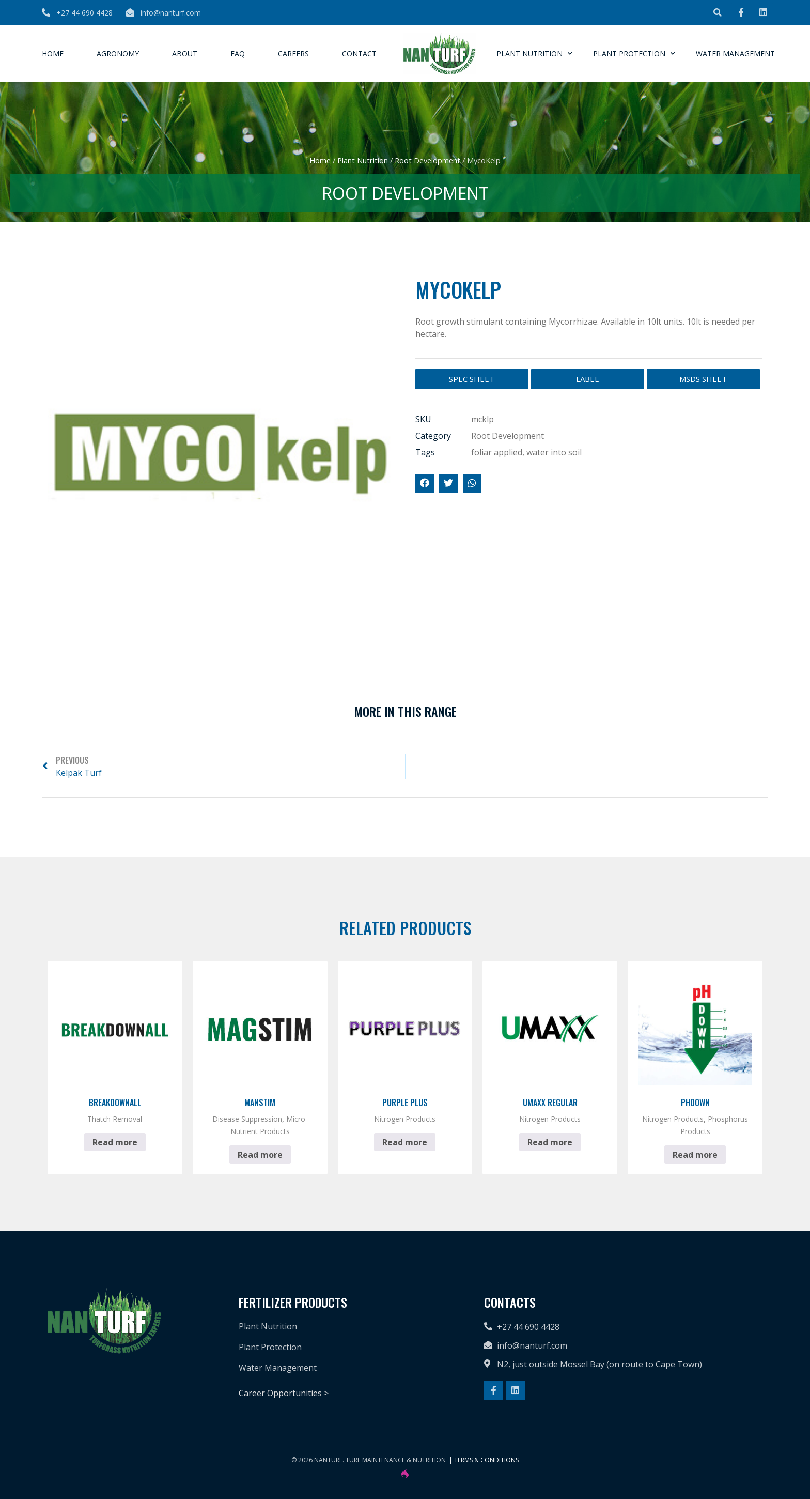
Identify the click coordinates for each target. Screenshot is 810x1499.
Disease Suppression (247, 1119)
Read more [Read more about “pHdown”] (695, 1154)
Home (53, 53)
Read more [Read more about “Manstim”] (260, 1154)
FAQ (237, 53)
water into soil (554, 452)
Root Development (427, 160)
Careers (293, 53)
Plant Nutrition (534, 54)
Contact (359, 53)
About (184, 53)
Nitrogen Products (404, 1119)
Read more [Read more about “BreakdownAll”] (114, 1142)
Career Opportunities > (284, 1393)
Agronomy (118, 53)
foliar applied (496, 452)
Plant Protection (634, 54)
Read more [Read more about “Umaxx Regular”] (549, 1142)
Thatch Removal (114, 1119)
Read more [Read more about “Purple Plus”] (404, 1142)
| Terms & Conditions (484, 1460)
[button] (717, 13)
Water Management (735, 53)
